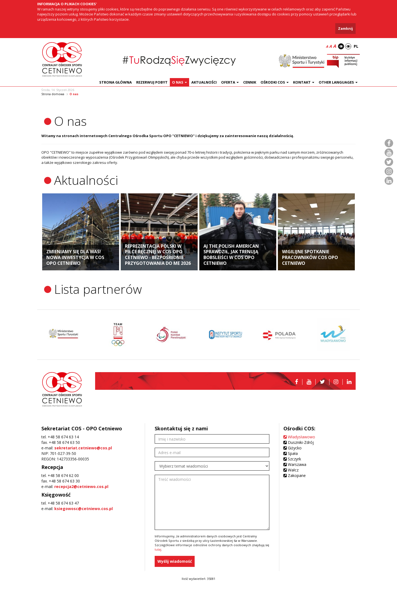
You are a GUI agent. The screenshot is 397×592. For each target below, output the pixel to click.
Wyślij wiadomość (174, 561)
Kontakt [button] (303, 82)
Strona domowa (52, 94)
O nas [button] (179, 82)
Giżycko (292, 447)
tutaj (158, 549)
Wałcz (291, 470)
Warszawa (294, 464)
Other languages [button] (338, 82)
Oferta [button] (230, 82)
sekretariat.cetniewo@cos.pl (83, 447)
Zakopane (294, 475)
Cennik (249, 82)
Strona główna (115, 82)
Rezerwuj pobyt (152, 82)
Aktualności (204, 82)
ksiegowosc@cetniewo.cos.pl (83, 508)
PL (356, 46)
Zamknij (345, 28)
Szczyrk (292, 459)
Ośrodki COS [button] (275, 82)
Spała (290, 453)
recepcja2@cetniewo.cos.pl (81, 486)
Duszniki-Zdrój (298, 442)
